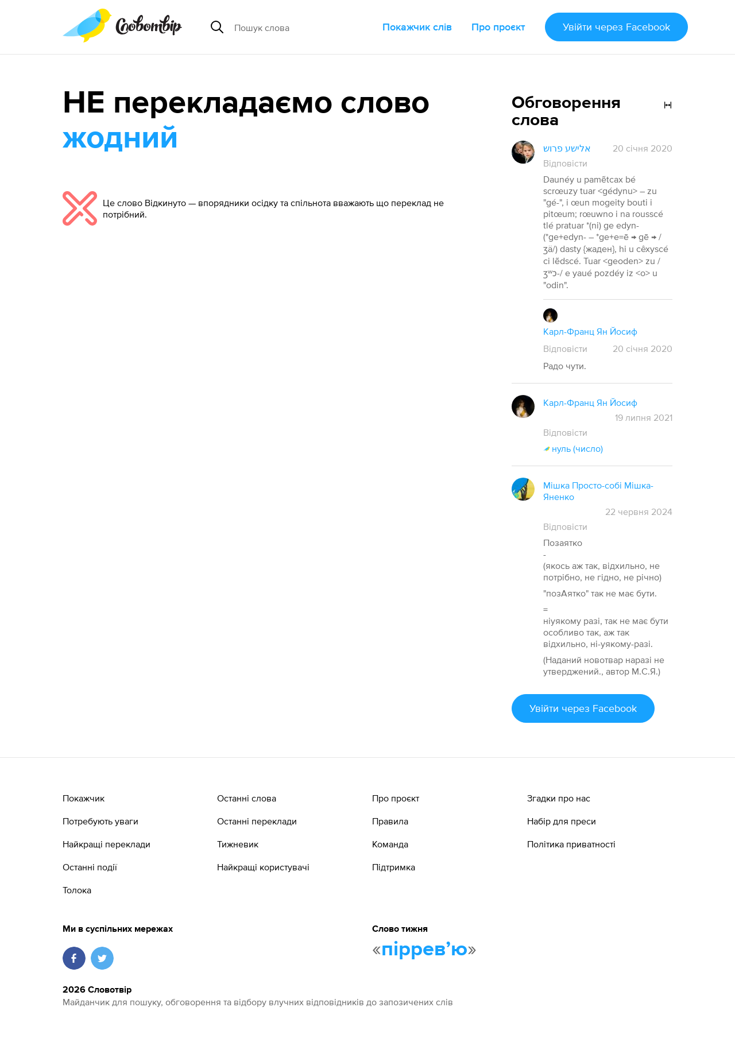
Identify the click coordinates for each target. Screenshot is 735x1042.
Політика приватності (571, 844)
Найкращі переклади (106, 844)
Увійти (616, 27)
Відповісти (565, 163)
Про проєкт (498, 27)
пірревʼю (424, 949)
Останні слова (246, 798)
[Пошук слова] (303, 26)
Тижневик (237, 844)
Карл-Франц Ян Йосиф (590, 331)
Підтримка (393, 867)
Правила (390, 821)
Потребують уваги (100, 821)
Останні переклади (257, 821)
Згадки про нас (558, 798)
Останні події (90, 867)
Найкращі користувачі (263, 867)
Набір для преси (561, 821)
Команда (390, 844)
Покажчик (84, 798)
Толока (77, 890)
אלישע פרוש (567, 148)
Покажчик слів (417, 27)
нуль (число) (573, 448)
